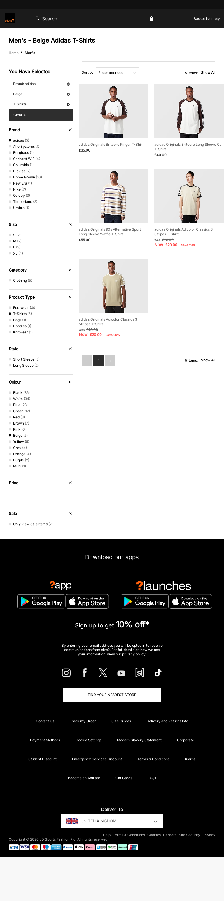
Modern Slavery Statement (139, 740)
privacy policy (133, 654)
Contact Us (45, 721)
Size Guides (121, 721)
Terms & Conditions (153, 759)
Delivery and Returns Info (167, 721)
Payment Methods (45, 740)
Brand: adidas (41, 83)
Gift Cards (124, 778)
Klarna (190, 759)
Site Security (189, 835)
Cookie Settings (89, 740)
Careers (169, 835)
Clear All (20, 115)
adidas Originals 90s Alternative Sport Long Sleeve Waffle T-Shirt (110, 231)
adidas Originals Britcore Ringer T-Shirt (111, 144)
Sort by (88, 72)
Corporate (185, 740)
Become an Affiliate (84, 778)
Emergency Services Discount (97, 759)
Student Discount (42, 759)
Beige (41, 94)
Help (107, 835)
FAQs (152, 778)
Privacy (208, 835)
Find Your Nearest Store (112, 695)
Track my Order (83, 721)
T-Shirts (41, 104)
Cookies (154, 835)
